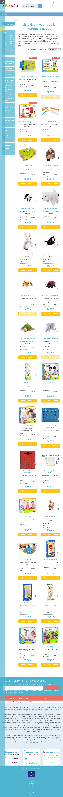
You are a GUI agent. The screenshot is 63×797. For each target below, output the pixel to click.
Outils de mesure (50, 122)
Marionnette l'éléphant (50, 339)
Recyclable (9, 110)
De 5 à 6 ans (9, 41)
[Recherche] (40, 6)
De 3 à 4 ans (9, 37)
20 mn (7, 139)
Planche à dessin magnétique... (50, 426)
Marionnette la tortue (28, 339)
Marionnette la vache (28, 208)
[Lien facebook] (42, 698)
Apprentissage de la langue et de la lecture (8, 95)
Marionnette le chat (50, 252)
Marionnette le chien (27, 295)
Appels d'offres (31, 785)
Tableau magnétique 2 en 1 (27, 122)
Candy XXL (27, 559)
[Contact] (58, 7)
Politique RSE (31, 781)
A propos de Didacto (31, 779)
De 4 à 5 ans (9, 39)
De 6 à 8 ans (9, 43)
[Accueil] (3, 20)
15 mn (7, 137)
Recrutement (32, 788)
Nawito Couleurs (27, 76)
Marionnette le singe (50, 516)
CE (7, 112)
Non (7, 74)
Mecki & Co (50, 646)
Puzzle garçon (50, 603)
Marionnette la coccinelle (50, 295)
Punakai (50, 382)
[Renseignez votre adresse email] (23, 688)
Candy (28, 646)
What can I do (27, 165)
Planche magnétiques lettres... (50, 472)
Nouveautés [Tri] (55, 49)
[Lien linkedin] (54, 698)
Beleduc (8, 148)
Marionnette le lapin (27, 252)
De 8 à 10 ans (9, 45)
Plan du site (31, 794)
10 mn (7, 135)
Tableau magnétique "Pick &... (50, 77)
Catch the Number (28, 425)
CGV (31, 790)
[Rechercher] (31, 6)
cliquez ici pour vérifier (45, 702)
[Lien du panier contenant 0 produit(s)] (52, 7)
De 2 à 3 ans (9, 35)
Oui (6, 72)
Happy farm (27, 516)
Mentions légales (31, 792)
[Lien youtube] (46, 698)
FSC (7, 114)
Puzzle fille (27, 603)
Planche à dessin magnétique (27, 472)
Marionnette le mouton (50, 208)
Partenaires (31, 783)
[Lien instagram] (50, 698)
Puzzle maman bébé (50, 559)
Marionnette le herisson (50, 165)
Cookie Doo (27, 382)
